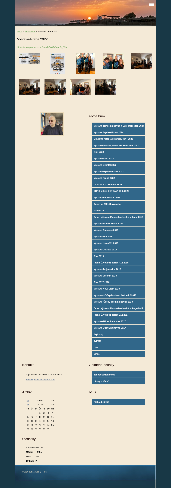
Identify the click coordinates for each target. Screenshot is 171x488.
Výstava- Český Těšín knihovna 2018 (113, 301)
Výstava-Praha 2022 (104, 178)
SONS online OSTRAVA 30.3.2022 (111, 191)
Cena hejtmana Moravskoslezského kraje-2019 (118, 217)
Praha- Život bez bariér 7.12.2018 (111, 262)
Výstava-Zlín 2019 (103, 236)
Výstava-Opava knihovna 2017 (110, 328)
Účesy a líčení (101, 381)
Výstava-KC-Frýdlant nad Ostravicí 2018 (115, 295)
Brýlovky (98, 334)
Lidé (96, 347)
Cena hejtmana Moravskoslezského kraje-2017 (118, 308)
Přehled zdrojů (101, 402)
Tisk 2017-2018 (101, 282)
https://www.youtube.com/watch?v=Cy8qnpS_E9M (42, 47)
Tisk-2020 (99, 210)
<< (28, 400)
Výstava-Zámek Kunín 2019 (108, 223)
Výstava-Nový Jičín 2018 (107, 288)
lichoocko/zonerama (104, 374)
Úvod (19, 31)
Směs (97, 354)
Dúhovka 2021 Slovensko (107, 204)
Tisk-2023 (99, 152)
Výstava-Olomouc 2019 (106, 230)
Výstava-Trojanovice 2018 (107, 269)
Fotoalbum (30, 31)
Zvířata (97, 341)
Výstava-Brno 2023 (104, 158)
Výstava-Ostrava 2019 (105, 249)
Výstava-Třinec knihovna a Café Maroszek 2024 (119, 126)
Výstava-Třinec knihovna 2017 (110, 321)
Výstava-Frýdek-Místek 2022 (109, 171)
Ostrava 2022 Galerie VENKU (109, 184)
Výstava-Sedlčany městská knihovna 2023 (116, 145)
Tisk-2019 (99, 256)
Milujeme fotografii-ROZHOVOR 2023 (113, 139)
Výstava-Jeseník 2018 (105, 275)
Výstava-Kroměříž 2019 (106, 243)
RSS (45, 472)
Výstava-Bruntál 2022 (105, 165)
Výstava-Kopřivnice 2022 (107, 197)
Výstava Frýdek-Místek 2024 (109, 132)
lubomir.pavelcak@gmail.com (40, 379)
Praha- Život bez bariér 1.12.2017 (111, 314)
